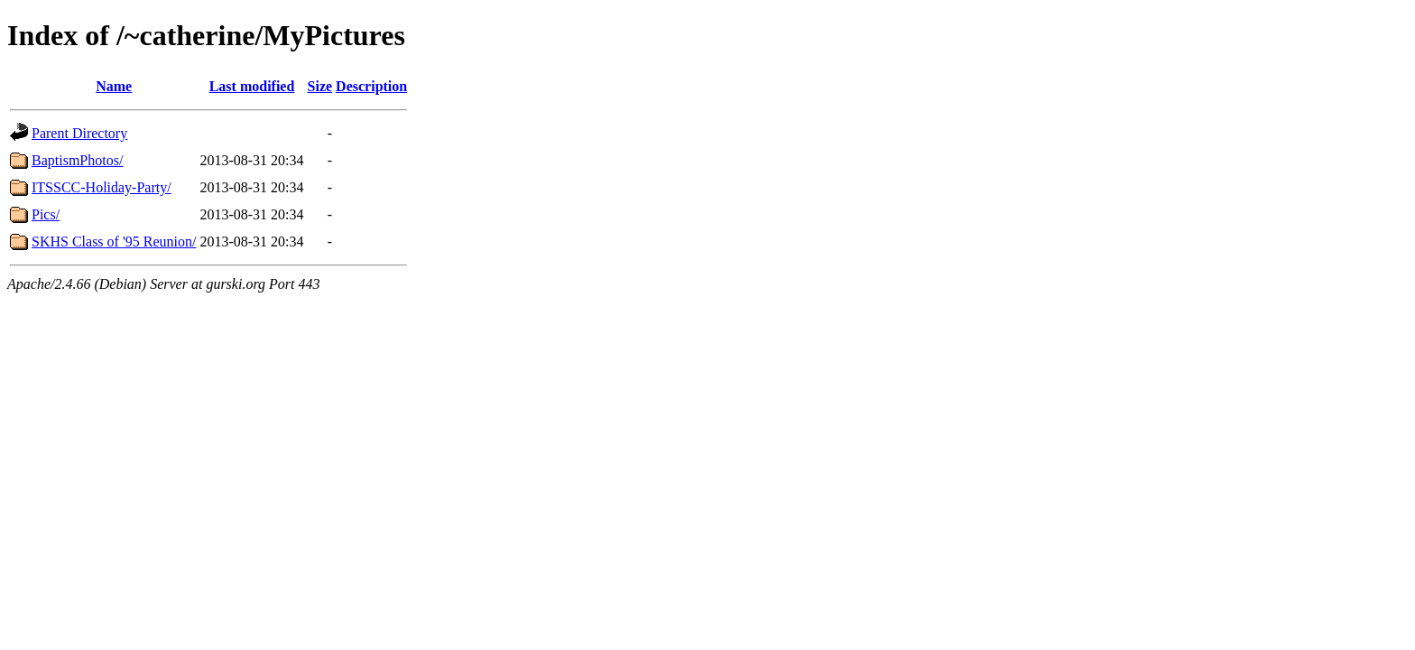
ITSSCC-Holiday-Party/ (101, 187)
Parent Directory (79, 133)
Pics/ (46, 214)
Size (320, 86)
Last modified (252, 86)
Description (371, 86)
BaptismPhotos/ (77, 160)
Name (114, 86)
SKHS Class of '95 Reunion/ (114, 241)
